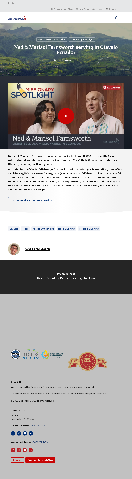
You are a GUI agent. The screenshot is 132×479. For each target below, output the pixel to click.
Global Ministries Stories (51, 39)
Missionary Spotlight (82, 39)
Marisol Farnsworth (89, 228)
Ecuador (13, 228)
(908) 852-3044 (39, 425)
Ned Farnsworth (66, 60)
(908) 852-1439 (40, 442)
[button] (122, 17)
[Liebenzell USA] (66, 325)
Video (25, 228)
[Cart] (116, 18)
